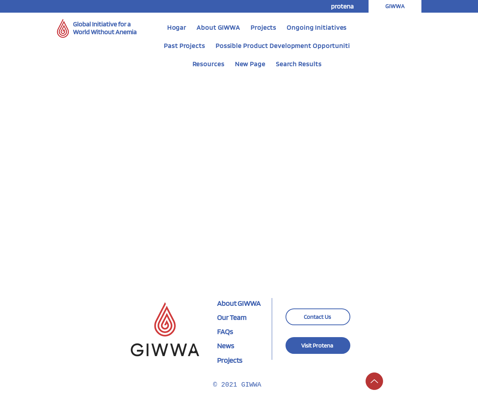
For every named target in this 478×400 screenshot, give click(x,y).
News (225, 345)
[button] (395, 6)
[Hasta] (374, 381)
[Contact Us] (318, 316)
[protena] (342, 6)
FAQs (225, 331)
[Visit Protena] (318, 345)
